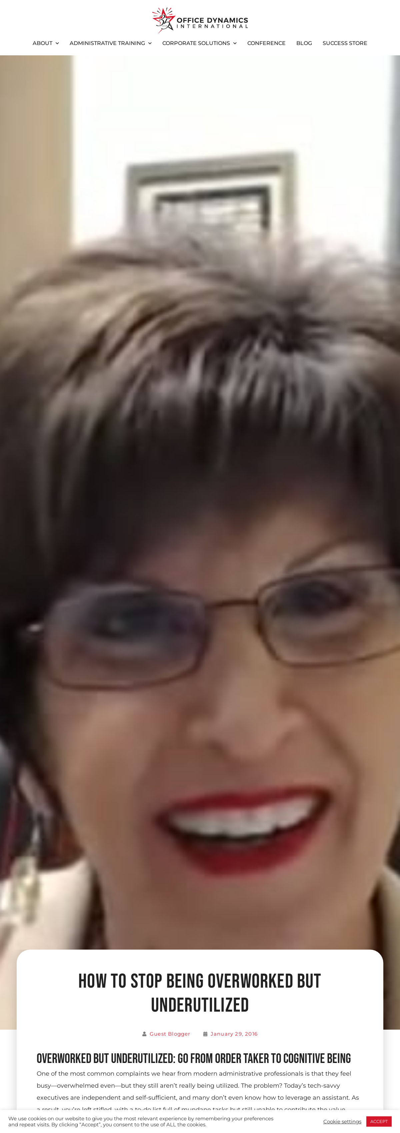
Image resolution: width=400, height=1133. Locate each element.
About (46, 43)
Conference (266, 43)
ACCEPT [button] (379, 1121)
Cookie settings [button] (342, 1122)
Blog (304, 43)
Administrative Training (111, 43)
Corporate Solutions (199, 43)
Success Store (345, 43)
